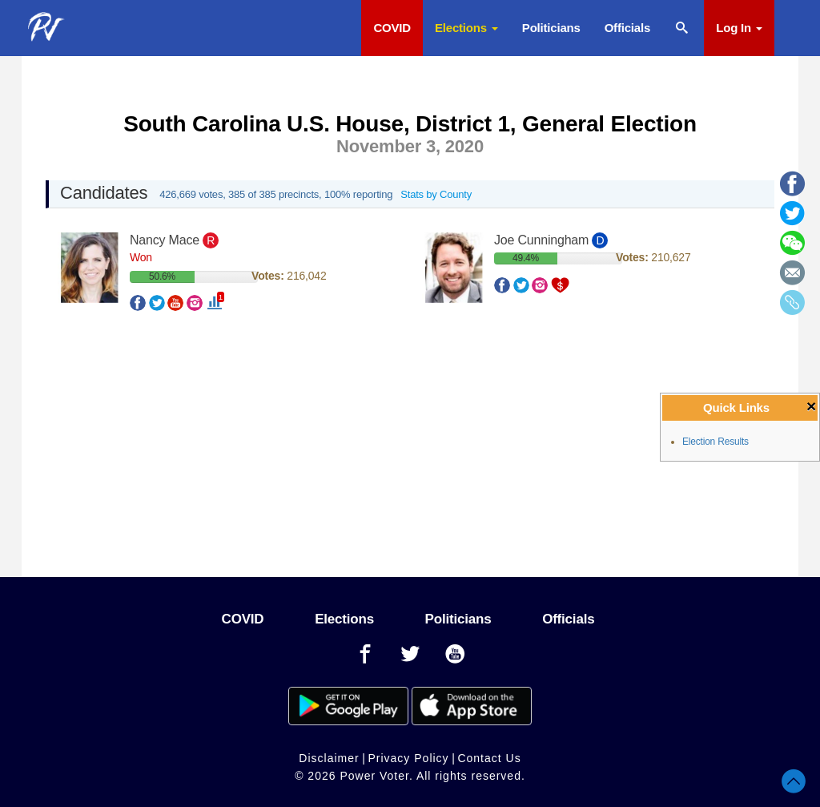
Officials (627, 27)
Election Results (715, 441)
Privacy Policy (408, 758)
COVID (392, 27)
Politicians (551, 27)
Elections (466, 27)
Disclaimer (329, 758)
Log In (739, 27)
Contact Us (489, 758)
